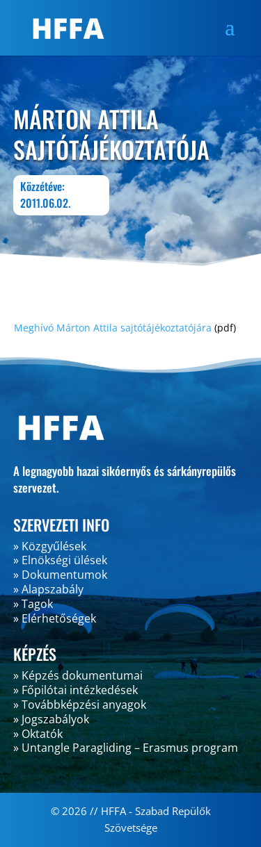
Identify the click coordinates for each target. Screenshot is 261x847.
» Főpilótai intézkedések (75, 690)
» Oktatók (38, 733)
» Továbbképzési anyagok (79, 704)
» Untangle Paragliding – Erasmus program (125, 747)
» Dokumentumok (60, 574)
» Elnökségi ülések (60, 560)
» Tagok (33, 603)
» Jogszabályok (51, 719)
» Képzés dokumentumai (78, 675)
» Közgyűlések (49, 546)
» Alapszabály (48, 589)
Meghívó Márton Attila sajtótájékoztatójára (113, 327)
